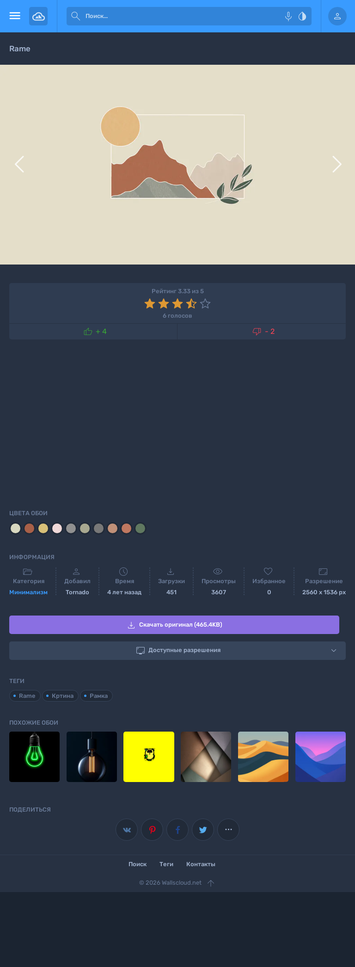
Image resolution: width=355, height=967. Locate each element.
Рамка (99, 695)
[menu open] (14, 16)
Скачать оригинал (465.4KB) (174, 625)
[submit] (76, 16)
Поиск (138, 864)
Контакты (200, 864)
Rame (27, 695)
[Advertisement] (177, 422)
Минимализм (28, 592)
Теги (166, 864)
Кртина (62, 695)
